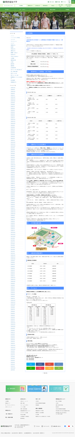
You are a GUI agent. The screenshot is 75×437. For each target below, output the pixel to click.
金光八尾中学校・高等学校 (38, 433)
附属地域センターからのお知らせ (16, 78)
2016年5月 (13, 268)
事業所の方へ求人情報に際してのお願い (43, 416)
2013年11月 (13, 324)
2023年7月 (13, 106)
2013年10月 (13, 326)
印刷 (59, 368)
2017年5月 (13, 245)
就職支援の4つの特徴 (39, 410)
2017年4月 (13, 247)
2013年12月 (13, 322)
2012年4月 (13, 360)
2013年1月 (13, 343)
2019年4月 (13, 202)
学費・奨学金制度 (23, 408)
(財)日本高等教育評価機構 (40, 403)
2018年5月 (13, 223)
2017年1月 (13, 253)
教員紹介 (57, 406)
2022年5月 (13, 132)
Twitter (30, 364)
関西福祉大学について (60, 399)
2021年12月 (13, 142)
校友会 (52, 5)
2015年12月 (13, 277)
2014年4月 (13, 315)
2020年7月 (13, 174)
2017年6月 (13, 243)
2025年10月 (13, 87)
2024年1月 (13, 95)
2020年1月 (13, 185)
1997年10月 (13, 368)
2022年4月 (13, 134)
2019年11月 (13, 189)
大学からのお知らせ (14, 56)
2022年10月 (13, 123)
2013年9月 (13, 328)
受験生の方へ (13, 50)
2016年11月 (13, 257)
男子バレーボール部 (14, 75)
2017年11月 (13, 234)
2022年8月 (13, 127)
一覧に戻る (45, 373)
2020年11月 (13, 166)
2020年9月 (13, 170)
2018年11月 (13, 211)
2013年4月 (13, 337)
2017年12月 (13, 232)
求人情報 (37, 414)
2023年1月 (13, 117)
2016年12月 (13, 255)
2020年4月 (13, 179)
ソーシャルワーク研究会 (15, 37)
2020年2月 (13, 183)
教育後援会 (45, 5)
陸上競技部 (13, 80)
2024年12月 (13, 91)
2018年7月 (13, 219)
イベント (12, 35)
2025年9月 (13, 89)
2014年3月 (13, 317)
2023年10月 (13, 100)
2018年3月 (13, 226)
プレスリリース (14, 41)
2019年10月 (13, 191)
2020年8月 (13, 172)
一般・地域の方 (60, 5)
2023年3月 (13, 114)
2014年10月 (13, 304)
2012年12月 (13, 345)
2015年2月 (13, 296)
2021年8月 (13, 149)
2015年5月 (13, 290)
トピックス (13, 39)
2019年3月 (13, 204)
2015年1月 (13, 298)
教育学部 (12, 63)
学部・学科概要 (59, 401)
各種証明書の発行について (25, 410)
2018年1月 (13, 230)
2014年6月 (13, 311)
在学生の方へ (13, 54)
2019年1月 (13, 208)
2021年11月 (13, 144)
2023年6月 (13, 108)
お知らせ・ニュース (24, 401)
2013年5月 (13, 336)
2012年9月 (13, 351)
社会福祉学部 (13, 67)
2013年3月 (13, 339)
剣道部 (12, 47)
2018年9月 (13, 215)
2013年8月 (13, 330)
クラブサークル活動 (24, 412)
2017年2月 (13, 251)
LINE (31, 368)
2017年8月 (13, 240)
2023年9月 (13, 102)
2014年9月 (13, 305)
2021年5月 (13, 155)
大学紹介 (37, 401)
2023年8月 (13, 104)
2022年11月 (13, 121)
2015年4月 (13, 292)
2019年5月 (13, 200)
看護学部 (12, 65)
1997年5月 (13, 369)
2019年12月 (13, 187)
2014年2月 (13, 319)
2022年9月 (13, 125)
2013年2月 (13, 341)
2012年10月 (13, 349)
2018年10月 (13, 213)
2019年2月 (13, 206)
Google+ (49, 364)
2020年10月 (13, 168)
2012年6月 (13, 356)
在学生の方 (37, 5)
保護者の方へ (13, 45)
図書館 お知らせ (14, 52)
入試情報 (21, 5)
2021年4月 (13, 157)
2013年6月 (13, 334)
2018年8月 (13, 217)
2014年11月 (13, 302)
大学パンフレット (8, 406)
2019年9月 (13, 193)
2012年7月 (13, 354)
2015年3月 (13, 294)
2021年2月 (13, 161)
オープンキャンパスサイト (10, 405)
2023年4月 (13, 112)
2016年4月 (13, 270)
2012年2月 (13, 364)
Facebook (40, 364)
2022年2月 (13, 138)
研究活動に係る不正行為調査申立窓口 (63, 410)
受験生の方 (30, 5)
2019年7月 (13, 196)
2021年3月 (13, 159)
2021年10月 (13, 146)
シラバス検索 (22, 406)
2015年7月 (13, 287)
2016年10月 (13, 258)
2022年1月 (13, 140)
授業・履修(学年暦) (59, 405)
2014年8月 (13, 307)
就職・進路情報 (39, 408)
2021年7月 (13, 151)
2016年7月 (13, 264)
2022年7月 (13, 129)
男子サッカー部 (14, 73)
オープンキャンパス (8, 5)
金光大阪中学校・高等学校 (17, 433)
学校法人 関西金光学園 (5, 433)
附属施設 (37, 405)
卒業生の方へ (13, 48)
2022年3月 (13, 136)
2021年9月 (13, 147)
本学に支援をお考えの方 (69, 5)
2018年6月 (13, 221)
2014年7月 (13, 309)
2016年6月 (13, 266)
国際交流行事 (13, 60)
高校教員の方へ (14, 82)
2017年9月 (13, 238)
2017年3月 (13, 249)
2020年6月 (13, 176)
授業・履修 (22, 403)
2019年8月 (13, 194)
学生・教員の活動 (14, 71)
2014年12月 (13, 300)
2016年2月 (13, 273)
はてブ (58, 364)
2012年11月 (13, 347)
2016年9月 (13, 260)
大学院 (57, 403)
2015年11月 (13, 279)
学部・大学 (38, 399)
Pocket (40, 368)
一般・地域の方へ (9, 414)
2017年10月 (13, 236)
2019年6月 (13, 198)
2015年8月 (13, 285)
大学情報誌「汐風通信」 (24, 416)
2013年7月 (13, 332)
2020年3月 (13, 181)
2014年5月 (13, 313)
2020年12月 (13, 164)
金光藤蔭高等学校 (27, 433)
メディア (12, 43)
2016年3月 (13, 272)
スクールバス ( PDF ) (24, 405)
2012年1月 (13, 366)
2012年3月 (13, 362)
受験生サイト (7, 403)
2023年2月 (13, 115)
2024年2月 (13, 93)
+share (49, 368)
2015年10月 (13, 281)
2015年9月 (13, 283)
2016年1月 (13, 275)
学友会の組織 (22, 414)
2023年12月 (13, 97)
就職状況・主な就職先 (40, 412)
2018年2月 (13, 228)
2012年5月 (13, 358)
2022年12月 (13, 119)
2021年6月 (13, 153)
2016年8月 (13, 262)
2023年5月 (13, 110)
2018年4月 (13, 225)
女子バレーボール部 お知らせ (16, 69)
